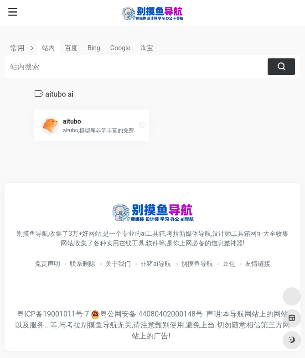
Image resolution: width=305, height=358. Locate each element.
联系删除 (82, 263)
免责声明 (47, 263)
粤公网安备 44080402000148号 (151, 314)
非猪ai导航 (155, 263)
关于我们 (118, 263)
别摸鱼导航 (197, 263)
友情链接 (257, 263)
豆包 (228, 263)
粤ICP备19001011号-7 (53, 314)
